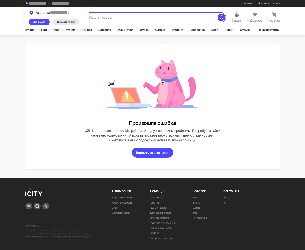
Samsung (104, 29)
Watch (70, 29)
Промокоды (157, 197)
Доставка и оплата (269, 3)
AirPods (87, 29)
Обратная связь (121, 212)
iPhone (30, 29)
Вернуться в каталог (152, 152)
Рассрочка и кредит (161, 238)
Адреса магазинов (122, 197)
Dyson (144, 29)
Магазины (247, 3)
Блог (214, 29)
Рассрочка (197, 29)
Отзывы (245, 29)
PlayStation (125, 29)
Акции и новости (122, 202)
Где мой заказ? (158, 207)
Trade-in (177, 29)
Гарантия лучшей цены (163, 222)
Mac (57, 29)
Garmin (160, 29)
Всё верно (39, 21)
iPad (44, 29)
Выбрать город (66, 21)
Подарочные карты (161, 228)
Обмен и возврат (159, 217)
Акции (229, 29)
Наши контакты (269, 29)
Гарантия (155, 202)
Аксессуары (200, 217)
